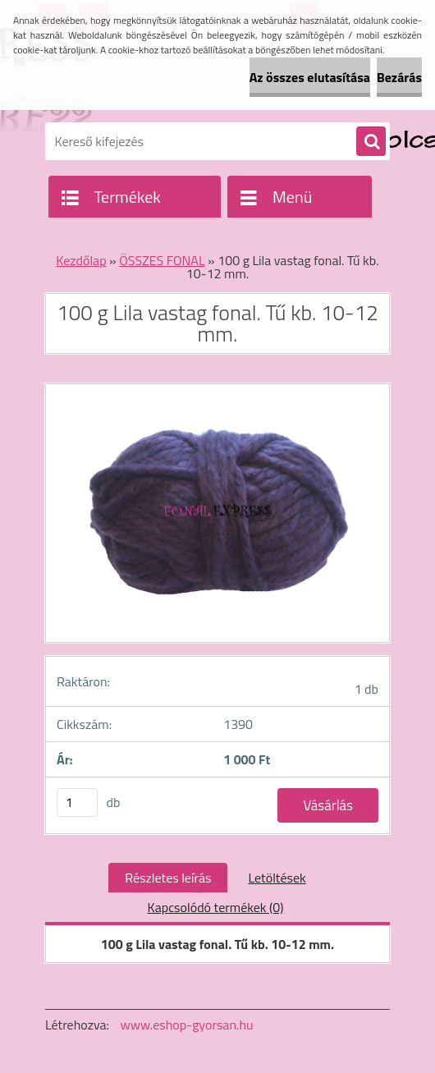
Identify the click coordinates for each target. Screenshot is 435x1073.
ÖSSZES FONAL (161, 260)
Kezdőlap (81, 260)
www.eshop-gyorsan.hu (187, 1024)
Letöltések (276, 877)
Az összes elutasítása (310, 77)
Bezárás (399, 77)
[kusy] (77, 802)
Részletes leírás (168, 877)
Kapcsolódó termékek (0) (216, 907)
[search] (371, 142)
